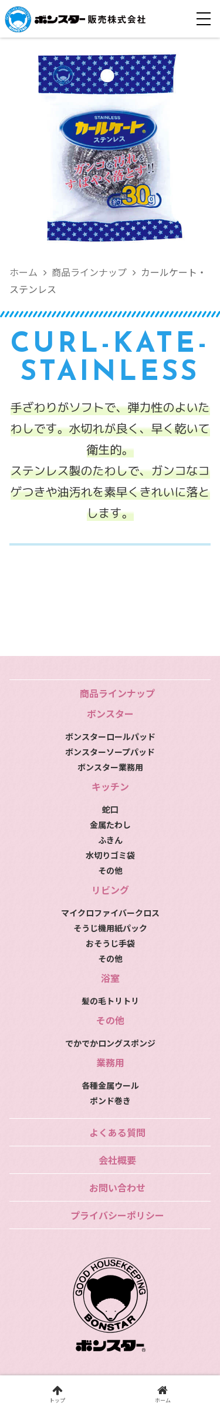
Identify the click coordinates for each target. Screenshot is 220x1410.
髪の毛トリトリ (110, 1001)
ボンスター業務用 (110, 767)
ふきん (110, 840)
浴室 (110, 978)
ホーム (23, 272)
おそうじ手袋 (110, 943)
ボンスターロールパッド (110, 736)
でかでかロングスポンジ (110, 1043)
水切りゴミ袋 (110, 855)
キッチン (110, 786)
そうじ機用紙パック (110, 928)
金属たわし (110, 824)
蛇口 (110, 809)
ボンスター (110, 713)
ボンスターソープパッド (110, 752)
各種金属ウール (110, 1085)
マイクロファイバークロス (110, 912)
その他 (110, 870)
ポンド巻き (110, 1100)
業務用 (110, 1062)
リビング (110, 890)
